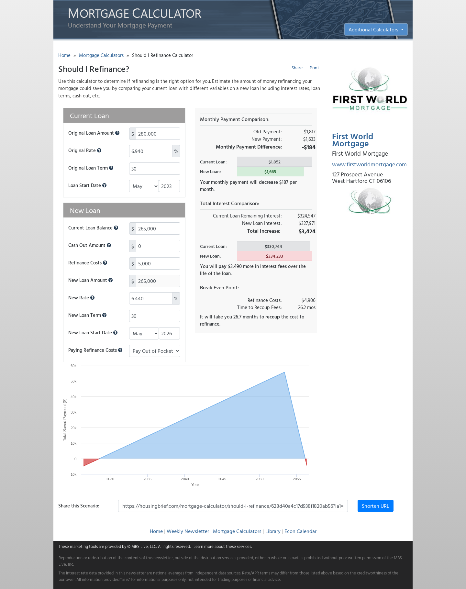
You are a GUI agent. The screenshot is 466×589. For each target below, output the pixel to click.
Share (297, 67)
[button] (117, 133)
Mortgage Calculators (101, 55)
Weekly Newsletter (188, 531)
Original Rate (84, 150)
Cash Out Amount (89, 245)
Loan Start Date (87, 185)
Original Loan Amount (93, 133)
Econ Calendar (300, 531)
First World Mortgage (352, 140)
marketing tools (84, 546)
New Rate (81, 297)
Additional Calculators (374, 29)
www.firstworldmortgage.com (369, 164)
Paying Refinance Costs (95, 350)
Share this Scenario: (78, 505)
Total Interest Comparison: (229, 203)
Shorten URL (375, 506)
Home (64, 55)
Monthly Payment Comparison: (235, 119)
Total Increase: (263, 231)
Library (273, 531)
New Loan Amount (90, 280)
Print (314, 67)
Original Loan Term (90, 168)
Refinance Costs (87, 262)
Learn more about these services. (223, 546)
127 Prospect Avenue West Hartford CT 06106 (361, 177)
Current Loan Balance (93, 227)
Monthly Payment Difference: (249, 146)
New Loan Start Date (92, 332)
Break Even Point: (219, 287)
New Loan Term (87, 315)
